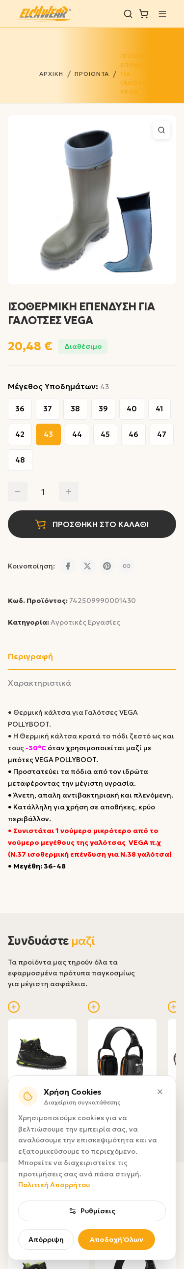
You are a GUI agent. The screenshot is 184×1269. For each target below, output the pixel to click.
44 (77, 434)
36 (20, 408)
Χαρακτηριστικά (39, 683)
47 (161, 434)
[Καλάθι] (144, 14)
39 (103, 408)
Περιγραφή (30, 656)
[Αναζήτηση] (128, 14)
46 (133, 434)
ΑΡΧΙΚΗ (51, 73)
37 (47, 408)
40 (132, 408)
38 (75, 408)
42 (20, 434)
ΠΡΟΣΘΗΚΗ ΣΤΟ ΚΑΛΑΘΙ (92, 524)
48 (20, 460)
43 (48, 434)
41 (159, 408)
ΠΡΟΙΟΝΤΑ (92, 73)
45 (105, 434)
